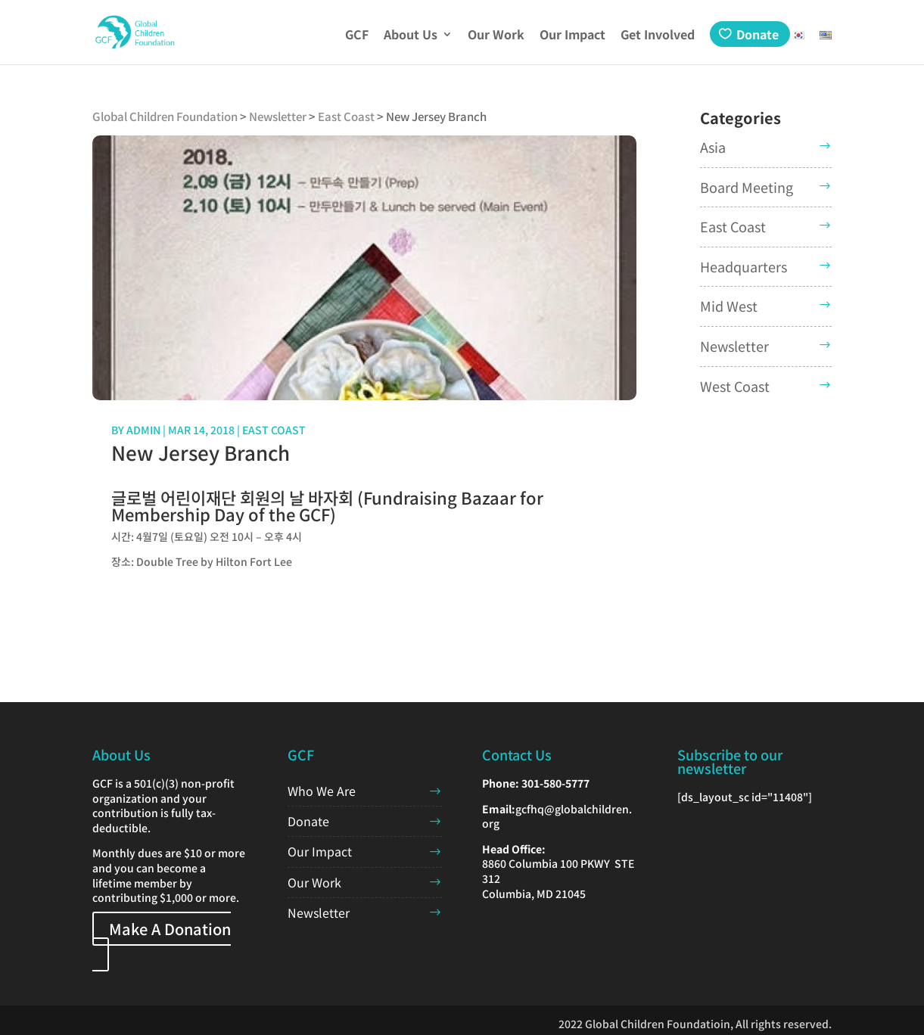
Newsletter (734, 346)
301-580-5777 (555, 783)
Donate (757, 34)
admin (143, 429)
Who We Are (322, 791)
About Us (410, 36)
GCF (357, 36)
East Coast (274, 429)
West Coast (735, 386)
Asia (713, 147)
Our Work (496, 36)
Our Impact (572, 36)
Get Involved (658, 36)
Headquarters (743, 266)
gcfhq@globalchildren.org (557, 816)
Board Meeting (746, 187)
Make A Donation (170, 929)
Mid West (729, 305)
